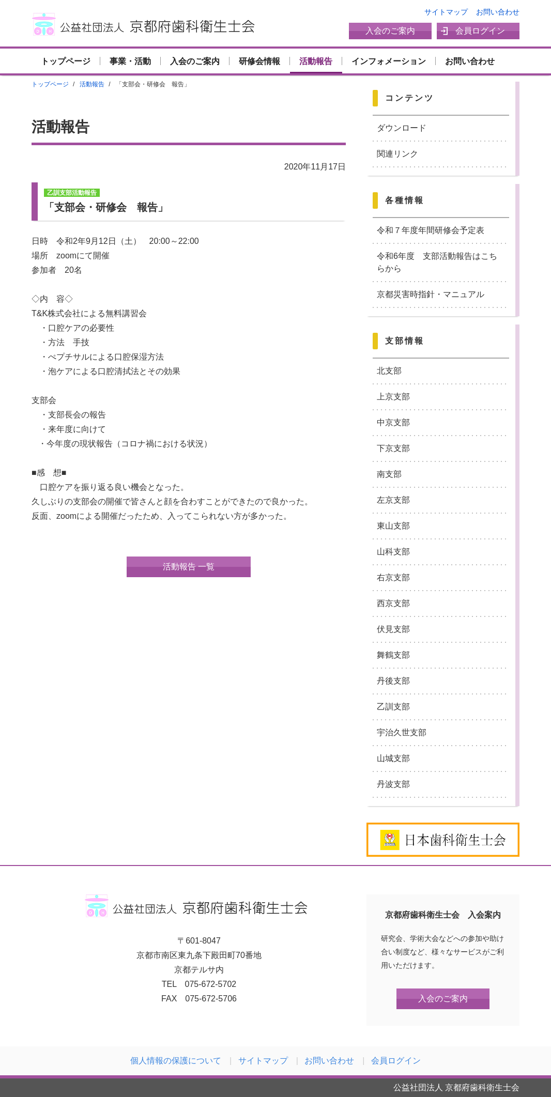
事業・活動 (130, 61)
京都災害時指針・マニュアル (430, 294)
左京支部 (393, 500)
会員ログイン (480, 30)
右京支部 (393, 577)
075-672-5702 (211, 984)
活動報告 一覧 (189, 566)
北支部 (389, 370)
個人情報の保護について (175, 1060)
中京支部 (393, 422)
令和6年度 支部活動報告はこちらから (437, 262)
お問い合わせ (497, 12)
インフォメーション (388, 61)
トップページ (65, 61)
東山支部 (393, 525)
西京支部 (393, 603)
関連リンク (397, 153)
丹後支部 (393, 680)
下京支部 (393, 448)
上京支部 (393, 396)
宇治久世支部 (401, 732)
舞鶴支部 (393, 655)
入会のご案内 (390, 30)
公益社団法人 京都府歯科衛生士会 (146, 24)
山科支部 (393, 551)
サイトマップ (446, 12)
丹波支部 (393, 784)
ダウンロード (401, 127)
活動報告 (315, 61)
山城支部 (393, 758)
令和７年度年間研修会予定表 (430, 230)
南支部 (389, 474)
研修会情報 (259, 61)
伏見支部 (393, 629)
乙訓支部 (393, 706)
